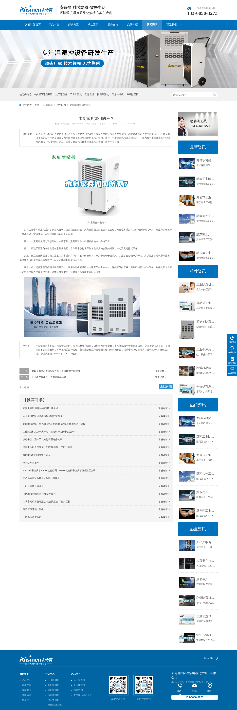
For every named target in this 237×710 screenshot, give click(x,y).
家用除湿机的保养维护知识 (37, 455)
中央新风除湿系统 (43, 94)
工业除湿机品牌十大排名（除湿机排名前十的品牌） (49, 431)
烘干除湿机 (61, 94)
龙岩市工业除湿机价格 (206, 197)
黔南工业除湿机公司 (206, 179)
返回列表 (166, 386)
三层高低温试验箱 (32, 517)
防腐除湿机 (103, 94)
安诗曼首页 (34, 24)
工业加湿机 (76, 94)
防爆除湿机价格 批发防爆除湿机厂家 (206, 597)
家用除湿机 (53, 690)
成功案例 (93, 24)
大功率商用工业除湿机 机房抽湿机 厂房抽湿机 (46, 501)
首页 (37, 105)
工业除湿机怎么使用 (206, 284)
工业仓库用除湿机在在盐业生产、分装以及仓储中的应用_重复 (206, 349)
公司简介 (26, 695)
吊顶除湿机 (132, 94)
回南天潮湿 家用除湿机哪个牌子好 (40, 408)
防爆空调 (89, 94)
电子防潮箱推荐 (31, 462)
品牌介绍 (132, 24)
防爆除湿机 (118, 94)
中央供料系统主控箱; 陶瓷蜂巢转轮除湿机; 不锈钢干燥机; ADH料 (206, 386)
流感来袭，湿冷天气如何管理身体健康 (42, 439)
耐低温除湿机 (55, 705)
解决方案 (73, 24)
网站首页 (24, 674)
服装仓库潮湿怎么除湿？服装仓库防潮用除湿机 (56, 371)
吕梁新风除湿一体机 (33, 509)
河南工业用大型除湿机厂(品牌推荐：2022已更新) (48, 447)
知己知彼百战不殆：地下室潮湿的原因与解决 (206, 542)
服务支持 (113, 24)
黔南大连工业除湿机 (206, 216)
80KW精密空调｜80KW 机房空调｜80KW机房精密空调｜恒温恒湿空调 (59, 470)
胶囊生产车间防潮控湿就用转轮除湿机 (206, 579)
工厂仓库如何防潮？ (33, 486)
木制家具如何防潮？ (80, 105)
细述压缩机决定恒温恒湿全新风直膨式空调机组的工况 (206, 635)
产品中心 (54, 24)
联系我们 (171, 24)
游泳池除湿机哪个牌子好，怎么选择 (206, 321)
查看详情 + (160, 371)
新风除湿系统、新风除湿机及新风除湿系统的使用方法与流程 (54, 424)
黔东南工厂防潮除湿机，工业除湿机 (206, 234)
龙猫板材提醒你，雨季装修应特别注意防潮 (206, 160)
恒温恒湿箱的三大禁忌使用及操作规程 (206, 616)
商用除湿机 (53, 685)
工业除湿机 (53, 680)
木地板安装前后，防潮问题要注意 (49, 377)
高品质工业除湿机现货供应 (206, 303)
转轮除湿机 (53, 695)
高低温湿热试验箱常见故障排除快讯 (41, 478)
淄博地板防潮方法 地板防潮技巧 (39, 493)
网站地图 (209, 658)
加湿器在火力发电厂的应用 (206, 560)
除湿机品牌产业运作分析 (206, 368)
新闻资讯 (152, 24)
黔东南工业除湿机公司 (206, 253)
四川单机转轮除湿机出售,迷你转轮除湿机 (44, 416)
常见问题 (61, 105)
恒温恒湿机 (53, 700)
